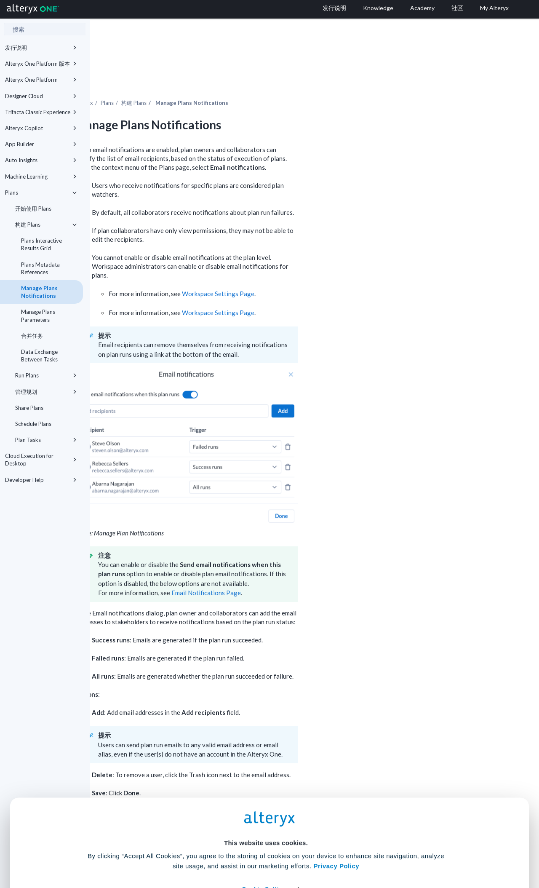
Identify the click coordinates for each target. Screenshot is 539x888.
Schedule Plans (33, 423)
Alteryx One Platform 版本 (41, 63)
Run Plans (46, 375)
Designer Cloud (41, 96)
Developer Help (41, 479)
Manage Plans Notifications (39, 292)
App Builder (41, 144)
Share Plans (29, 407)
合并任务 (32, 335)
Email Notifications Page (296, 569)
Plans (41, 192)
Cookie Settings (266, 825)
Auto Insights (41, 160)
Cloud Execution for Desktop (41, 459)
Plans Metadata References (40, 268)
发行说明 (41, 47)
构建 (223, 79)
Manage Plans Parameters (38, 315)
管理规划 (46, 391)
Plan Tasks (46, 439)
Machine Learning (41, 176)
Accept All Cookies (205, 850)
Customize (334, 850)
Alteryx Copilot (41, 128)
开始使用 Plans (33, 208)
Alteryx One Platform (41, 79)
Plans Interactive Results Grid (41, 244)
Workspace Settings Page (308, 270)
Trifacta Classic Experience (41, 112)
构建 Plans (46, 224)
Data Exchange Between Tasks (39, 355)
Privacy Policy (336, 802)
